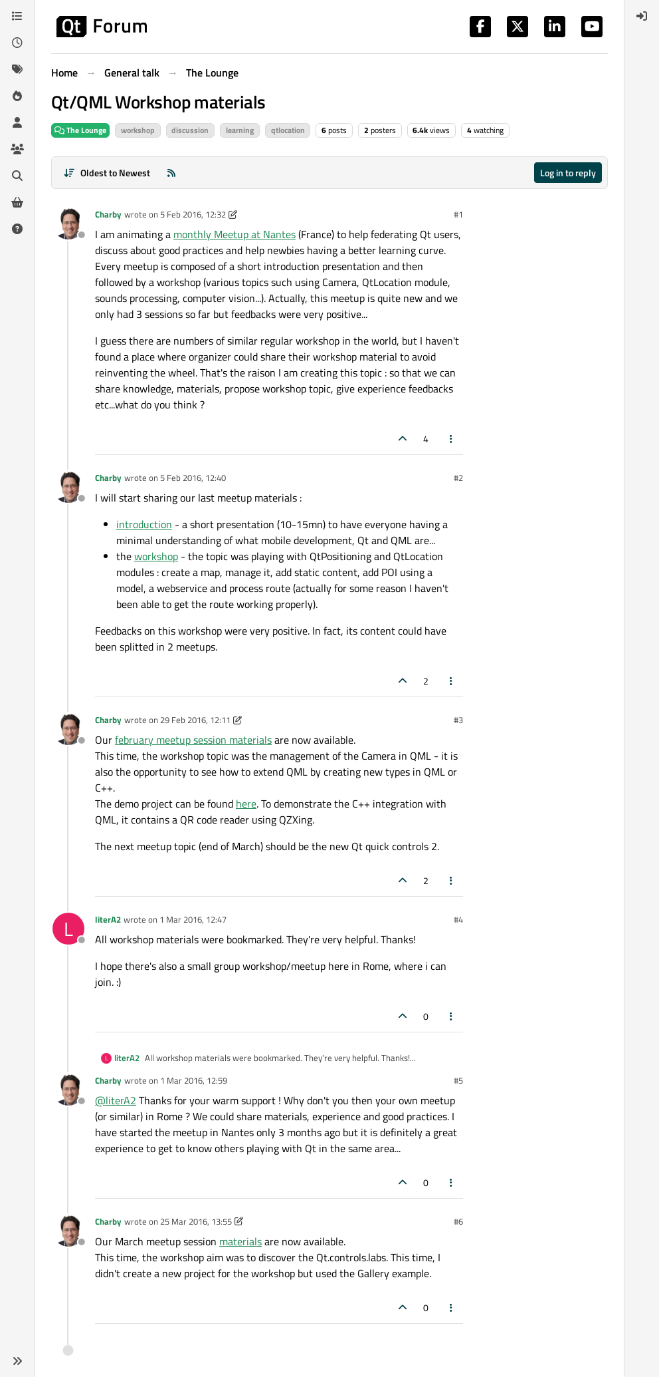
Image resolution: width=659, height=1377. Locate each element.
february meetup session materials (193, 740)
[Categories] (17, 16)
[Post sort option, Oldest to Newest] (106, 172)
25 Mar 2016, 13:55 (196, 1221)
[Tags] (17, 69)
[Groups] (17, 149)
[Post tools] (452, 438)
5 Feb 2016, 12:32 (193, 214)
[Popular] (17, 95)
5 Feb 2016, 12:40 (193, 477)
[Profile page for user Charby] (68, 223)
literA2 (108, 919)
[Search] (17, 175)
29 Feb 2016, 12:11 (195, 719)
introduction (144, 524)
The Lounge (80, 130)
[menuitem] (642, 16)
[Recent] (17, 42)
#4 (458, 919)
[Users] (17, 122)
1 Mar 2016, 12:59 (193, 1080)
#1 (458, 214)
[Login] (642, 16)
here (246, 804)
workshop (156, 556)
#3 (458, 719)
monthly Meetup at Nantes (234, 234)
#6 (458, 1221)
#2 (458, 477)
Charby (108, 214)
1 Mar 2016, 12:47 (193, 919)
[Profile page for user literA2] (68, 929)
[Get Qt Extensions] (17, 202)
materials (240, 1241)
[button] (17, 1361)
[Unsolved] (17, 228)
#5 (458, 1080)
